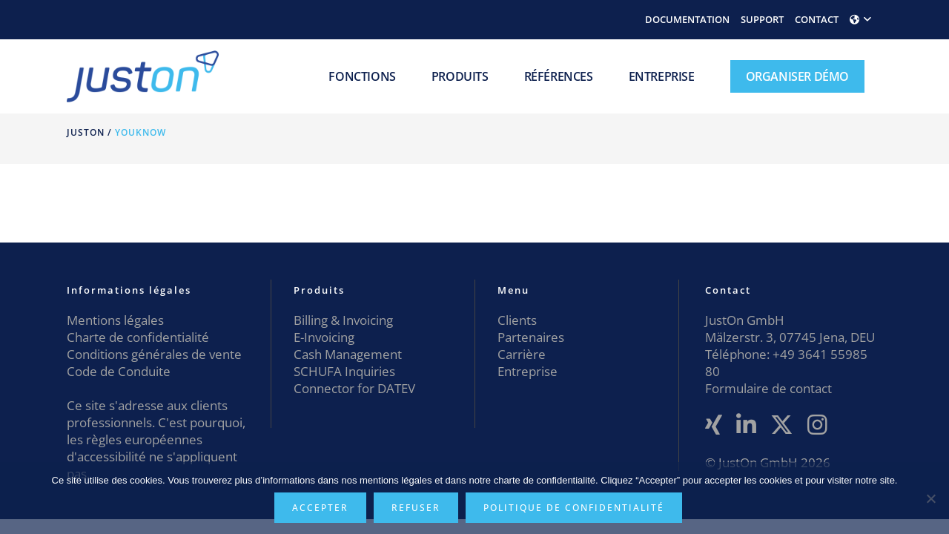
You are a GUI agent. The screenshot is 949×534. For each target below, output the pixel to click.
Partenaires (530, 337)
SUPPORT (762, 19)
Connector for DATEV (354, 388)
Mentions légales (115, 320)
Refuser (415, 507)
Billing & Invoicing (343, 320)
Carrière (521, 354)
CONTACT (817, 19)
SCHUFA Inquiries (344, 371)
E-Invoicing (324, 337)
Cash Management (348, 354)
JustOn (86, 132)
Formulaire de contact (768, 388)
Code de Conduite (119, 371)
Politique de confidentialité (573, 507)
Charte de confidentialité (138, 337)
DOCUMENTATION (687, 19)
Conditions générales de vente (154, 354)
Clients (517, 320)
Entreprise (527, 371)
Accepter (320, 507)
